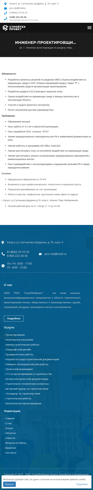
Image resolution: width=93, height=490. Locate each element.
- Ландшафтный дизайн (17, 349)
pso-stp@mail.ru (17, 8)
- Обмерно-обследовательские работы (26, 364)
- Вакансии (10, 447)
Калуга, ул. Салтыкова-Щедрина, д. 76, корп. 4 (33, 3)
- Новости (9, 437)
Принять (9, 484)
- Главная (9, 418)
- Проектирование (14, 334)
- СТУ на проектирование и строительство (28, 373)
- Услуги (8, 428)
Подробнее (13, 318)
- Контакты (10, 452)
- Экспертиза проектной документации (26, 378)
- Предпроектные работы (18, 354)
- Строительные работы (17, 398)
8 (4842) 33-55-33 (18, 12)
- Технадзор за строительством (22, 393)
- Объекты (10, 432)
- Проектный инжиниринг (18, 369)
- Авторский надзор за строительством (26, 388)
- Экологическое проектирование (22, 403)
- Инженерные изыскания (18, 339)
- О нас (8, 423)
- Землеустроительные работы (21, 344)
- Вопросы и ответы (15, 442)
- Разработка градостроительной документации (31, 359)
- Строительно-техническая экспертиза (26, 383)
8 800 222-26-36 (17, 256)
